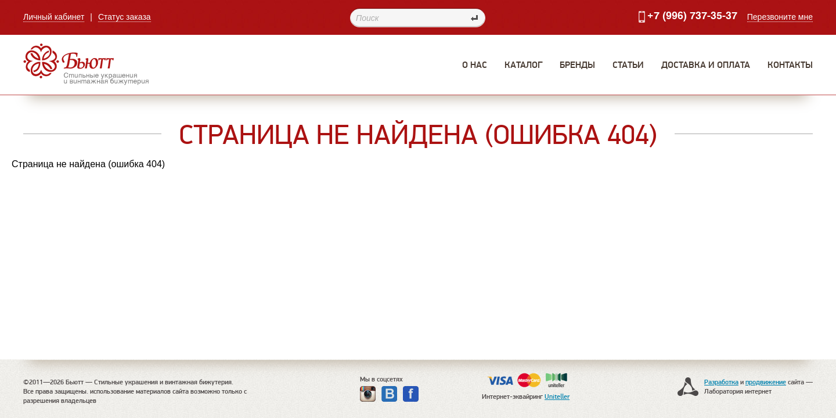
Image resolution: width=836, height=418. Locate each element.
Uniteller (557, 396)
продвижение (765, 381)
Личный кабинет (53, 16)
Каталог (523, 64)
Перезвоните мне (780, 16)
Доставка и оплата (705, 64)
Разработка (721, 381)
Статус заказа (124, 16)
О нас (474, 64)
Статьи (628, 64)
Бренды (577, 64)
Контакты (790, 64)
